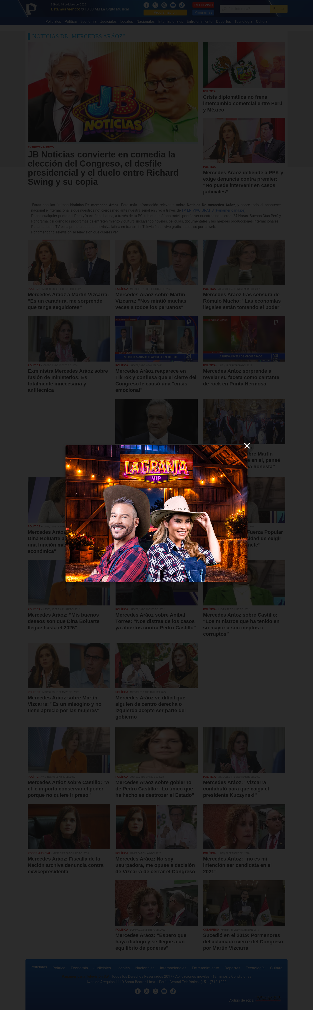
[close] (247, 445)
